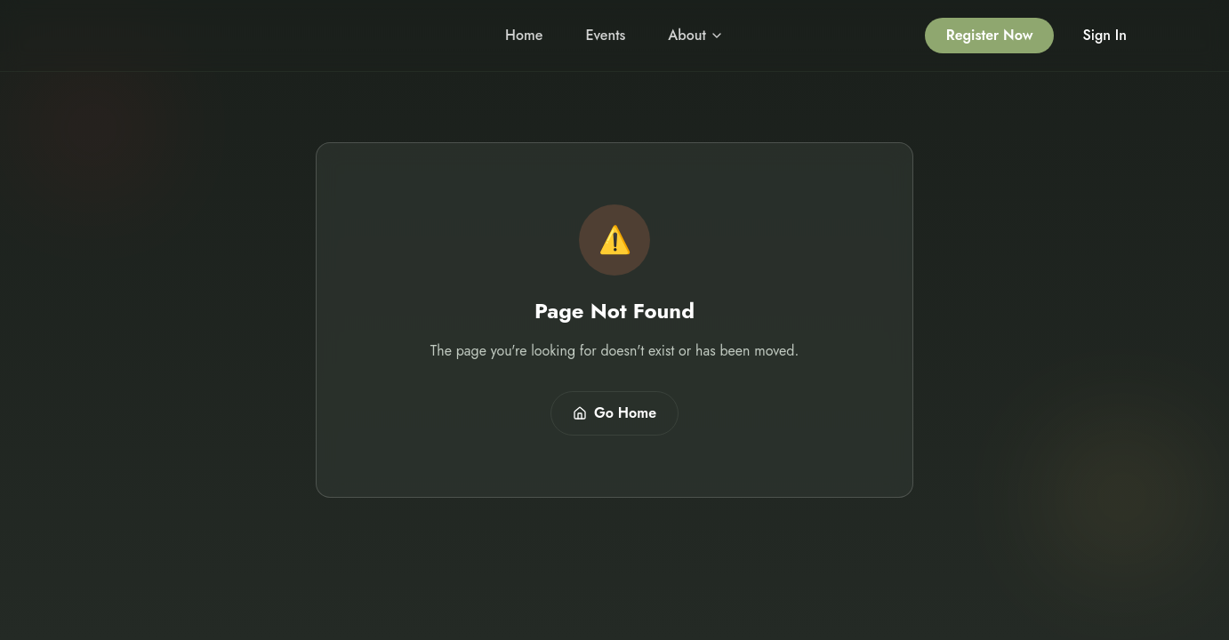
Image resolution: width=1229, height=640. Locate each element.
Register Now (989, 35)
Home (523, 35)
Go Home (614, 413)
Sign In (1104, 35)
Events (605, 35)
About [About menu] (696, 35)
